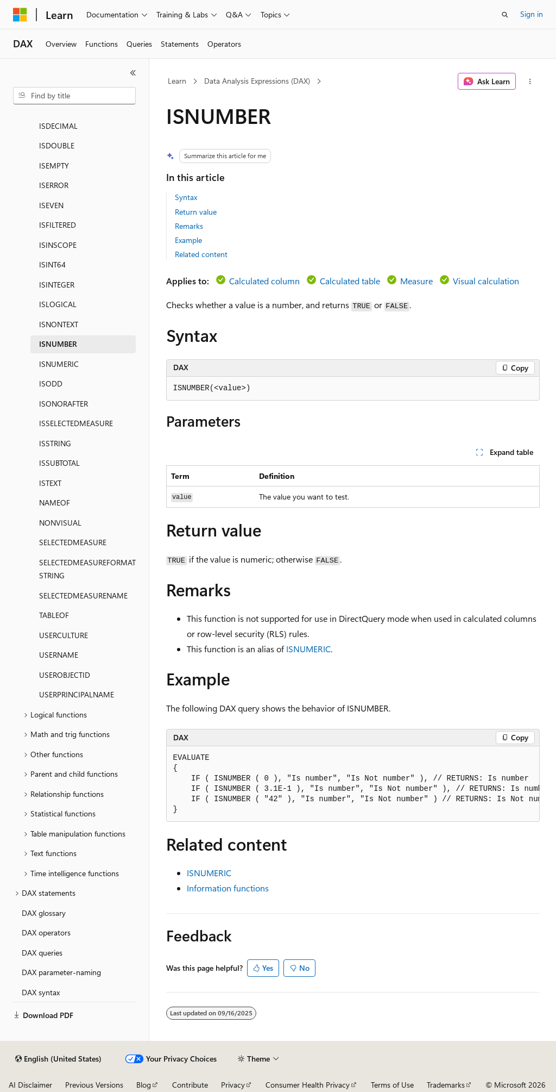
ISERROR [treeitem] (53, 185)
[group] (353, 784)
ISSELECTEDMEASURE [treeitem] (76, 423)
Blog (143, 1084)
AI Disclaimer (30, 1084)
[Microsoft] (20, 15)
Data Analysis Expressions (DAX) (257, 81)
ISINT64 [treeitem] (52, 264)
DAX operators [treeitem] (46, 932)
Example (188, 240)
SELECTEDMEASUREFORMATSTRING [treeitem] (87, 569)
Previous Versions (94, 1084)
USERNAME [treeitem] (58, 655)
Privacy (233, 1084)
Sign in (531, 14)
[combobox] (74, 95)
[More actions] (529, 81)
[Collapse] (133, 73)
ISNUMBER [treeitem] (58, 344)
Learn (177, 81)
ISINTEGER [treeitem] (56, 284)
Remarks (189, 226)
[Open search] (505, 14)
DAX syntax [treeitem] (41, 992)
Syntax (186, 197)
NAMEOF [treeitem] (54, 502)
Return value (196, 212)
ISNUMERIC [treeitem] (59, 364)
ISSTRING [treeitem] (55, 443)
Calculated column (264, 280)
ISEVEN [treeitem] (51, 205)
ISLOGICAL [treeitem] (58, 304)
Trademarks (446, 1084)
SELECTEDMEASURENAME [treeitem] (83, 595)
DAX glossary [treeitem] (44, 913)
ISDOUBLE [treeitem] (56, 145)
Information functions (228, 888)
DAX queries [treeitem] (42, 952)
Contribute (190, 1084)
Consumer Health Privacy (308, 1084)
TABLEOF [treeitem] (54, 615)
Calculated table (350, 280)
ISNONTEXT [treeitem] (58, 324)
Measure (416, 280)
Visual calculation (486, 280)
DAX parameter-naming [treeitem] (61, 972)
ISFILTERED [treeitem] (57, 225)
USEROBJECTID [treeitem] (64, 675)
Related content (201, 254)
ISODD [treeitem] (50, 383)
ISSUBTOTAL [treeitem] (59, 463)
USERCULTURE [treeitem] (63, 635)
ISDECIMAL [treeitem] (58, 126)
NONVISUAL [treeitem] (60, 522)
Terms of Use (392, 1084)
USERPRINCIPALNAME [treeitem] (76, 694)
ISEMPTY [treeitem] (54, 165)
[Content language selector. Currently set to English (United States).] (58, 1059)
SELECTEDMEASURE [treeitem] (72, 542)
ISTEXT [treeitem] (50, 483)
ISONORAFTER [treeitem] (63, 403)
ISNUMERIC (308, 648)
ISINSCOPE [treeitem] (58, 245)
